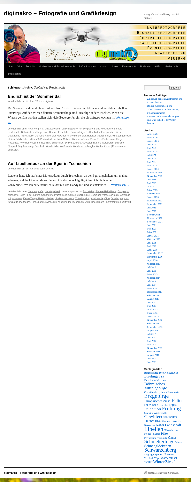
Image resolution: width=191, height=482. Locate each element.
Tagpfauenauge (26, 146)
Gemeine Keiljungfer (45, 135)
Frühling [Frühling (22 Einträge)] (171, 408)
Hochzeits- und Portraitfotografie (57, 66)
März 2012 (152, 344)
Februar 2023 (153, 193)
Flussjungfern (33, 195)
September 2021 (155, 221)
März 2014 (152, 288)
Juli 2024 (151, 155)
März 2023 (152, 190)
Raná (93, 139)
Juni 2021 (152, 225)
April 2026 (152, 134)
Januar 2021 (153, 235)
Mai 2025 (151, 148)
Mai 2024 (151, 162)
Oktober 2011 (153, 351)
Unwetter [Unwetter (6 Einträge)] (169, 454)
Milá (59, 139)
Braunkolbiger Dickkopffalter (85, 132)
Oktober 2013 (153, 295)
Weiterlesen (120, 185)
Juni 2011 (152, 362)
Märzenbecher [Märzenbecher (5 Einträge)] (171, 430)
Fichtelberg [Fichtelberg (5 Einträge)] (164, 405)
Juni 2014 (152, 285)
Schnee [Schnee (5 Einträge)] (178, 442)
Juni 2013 (152, 302)
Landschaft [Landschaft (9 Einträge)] (173, 425)
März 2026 (152, 137)
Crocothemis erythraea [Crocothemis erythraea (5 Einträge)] (155, 392)
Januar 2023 (153, 197)
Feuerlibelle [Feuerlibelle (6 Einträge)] (151, 404)
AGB (157, 66)
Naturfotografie (35, 128)
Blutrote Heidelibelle (106, 191)
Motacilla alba (82, 198)
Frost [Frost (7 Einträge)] (173, 404)
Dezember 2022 (154, 200)
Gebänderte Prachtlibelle (21, 135)
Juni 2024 (152, 158)
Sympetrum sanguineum (58, 202)
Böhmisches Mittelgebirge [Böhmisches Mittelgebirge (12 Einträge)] (155, 386)
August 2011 (153, 355)
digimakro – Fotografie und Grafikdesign (60, 13)
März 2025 (152, 151)
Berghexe (88, 128)
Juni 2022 (152, 211)
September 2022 (155, 204)
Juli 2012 (151, 334)
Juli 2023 (151, 179)
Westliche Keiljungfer (84, 146)
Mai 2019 (151, 246)
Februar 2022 (153, 214)
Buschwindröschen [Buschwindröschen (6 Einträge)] (155, 380)
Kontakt (104, 66)
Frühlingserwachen (156, 113)
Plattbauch (24, 202)
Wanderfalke (52, 146)
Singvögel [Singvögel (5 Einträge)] (149, 454)
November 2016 (155, 256)
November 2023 (155, 176)
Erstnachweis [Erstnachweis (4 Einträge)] (173, 392)
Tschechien (78, 202)
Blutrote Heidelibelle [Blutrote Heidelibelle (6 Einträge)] (166, 372)
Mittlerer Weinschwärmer (76, 139)
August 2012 (153, 330)
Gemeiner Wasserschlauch (105, 195)
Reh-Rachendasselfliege (109, 139)
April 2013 (152, 309)
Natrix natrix (97, 198)
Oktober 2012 (153, 323)
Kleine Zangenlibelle (120, 135)
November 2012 (155, 320)
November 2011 (154, 348)
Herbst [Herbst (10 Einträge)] (149, 421)
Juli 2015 (151, 267)
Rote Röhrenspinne (30, 142)
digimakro (50, 101)
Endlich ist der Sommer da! (34, 96)
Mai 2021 (151, 228)
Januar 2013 (153, 316)
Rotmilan (45, 142)
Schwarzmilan (89, 142)
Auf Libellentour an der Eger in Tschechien (49, 163)
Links (115, 66)
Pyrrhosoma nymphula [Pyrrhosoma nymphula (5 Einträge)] (155, 438)
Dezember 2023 (154, 172)
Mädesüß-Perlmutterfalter (43, 139)
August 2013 (153, 299)
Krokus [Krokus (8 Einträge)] (175, 421)
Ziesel (107, 146)
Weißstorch (66, 146)
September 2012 (155, 327)
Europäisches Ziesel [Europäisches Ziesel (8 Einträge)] (157, 401)
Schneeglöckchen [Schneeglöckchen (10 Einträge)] (157, 446)
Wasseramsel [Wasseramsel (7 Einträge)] (169, 458)
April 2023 (152, 186)
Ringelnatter (38, 202)
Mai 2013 (151, 306)
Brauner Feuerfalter (59, 132)
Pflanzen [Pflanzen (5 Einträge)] (156, 433)
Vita (19, 66)
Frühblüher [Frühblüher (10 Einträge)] (152, 409)
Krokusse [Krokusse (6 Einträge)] (149, 425)
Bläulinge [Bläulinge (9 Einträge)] (151, 376)
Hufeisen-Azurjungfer (98, 135)
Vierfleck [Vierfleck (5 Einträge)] (149, 458)
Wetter (99, 146)
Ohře (107, 198)
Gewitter (61, 135)
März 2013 (152, 313)
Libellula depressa (64, 198)
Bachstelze (88, 191)
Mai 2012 (151, 341)
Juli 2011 (151, 358)
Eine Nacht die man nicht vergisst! (163, 116)
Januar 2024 (153, 169)
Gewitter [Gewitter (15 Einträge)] (152, 416)
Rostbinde (13, 142)
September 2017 (155, 253)
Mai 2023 (151, 183)
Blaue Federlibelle (103, 128)
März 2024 (152, 165)
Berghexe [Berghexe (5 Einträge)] (149, 372)
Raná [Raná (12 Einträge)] (171, 437)
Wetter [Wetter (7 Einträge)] (148, 462)
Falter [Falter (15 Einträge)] (177, 400)
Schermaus (58, 142)
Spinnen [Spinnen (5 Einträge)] (159, 454)
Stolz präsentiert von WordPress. (163, 472)
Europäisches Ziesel (111, 132)
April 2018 (152, 249)
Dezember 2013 (154, 292)
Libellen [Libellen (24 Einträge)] (153, 429)
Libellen (49, 198)
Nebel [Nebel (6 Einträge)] (147, 433)
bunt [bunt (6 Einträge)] (161, 376)
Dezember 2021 (154, 218)
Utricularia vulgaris (94, 202)
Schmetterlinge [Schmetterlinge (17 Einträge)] (159, 441)
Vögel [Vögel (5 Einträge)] (157, 458)
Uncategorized (52, 128)
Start (10, 66)
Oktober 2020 (153, 239)
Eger (22, 195)
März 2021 (152, 232)
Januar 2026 (153, 141)
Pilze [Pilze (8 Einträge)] (164, 433)
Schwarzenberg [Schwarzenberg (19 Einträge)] (160, 450)
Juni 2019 (152, 242)
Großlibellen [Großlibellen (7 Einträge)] (169, 417)
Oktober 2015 (153, 263)
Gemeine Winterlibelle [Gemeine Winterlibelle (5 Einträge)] (155, 413)
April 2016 (152, 260)
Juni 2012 (152, 337)
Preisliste (145, 66)
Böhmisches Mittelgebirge (34, 132)
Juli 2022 (151, 207)
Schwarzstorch (106, 142)
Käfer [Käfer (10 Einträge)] (160, 425)
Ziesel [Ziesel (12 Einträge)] (170, 461)
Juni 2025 (152, 144)
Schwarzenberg (73, 142)
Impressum (14, 73)
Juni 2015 (152, 270)
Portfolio (30, 66)
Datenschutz (129, 66)
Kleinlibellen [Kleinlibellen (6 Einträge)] (162, 421)
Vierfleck (39, 146)
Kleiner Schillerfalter (18, 139)
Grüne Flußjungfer (76, 135)
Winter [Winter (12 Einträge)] (158, 461)
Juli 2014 (151, 281)
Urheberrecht (171, 66)
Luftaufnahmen (87, 66)
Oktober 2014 (153, 277)
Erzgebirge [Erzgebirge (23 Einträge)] (156, 396)
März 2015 (152, 274)
